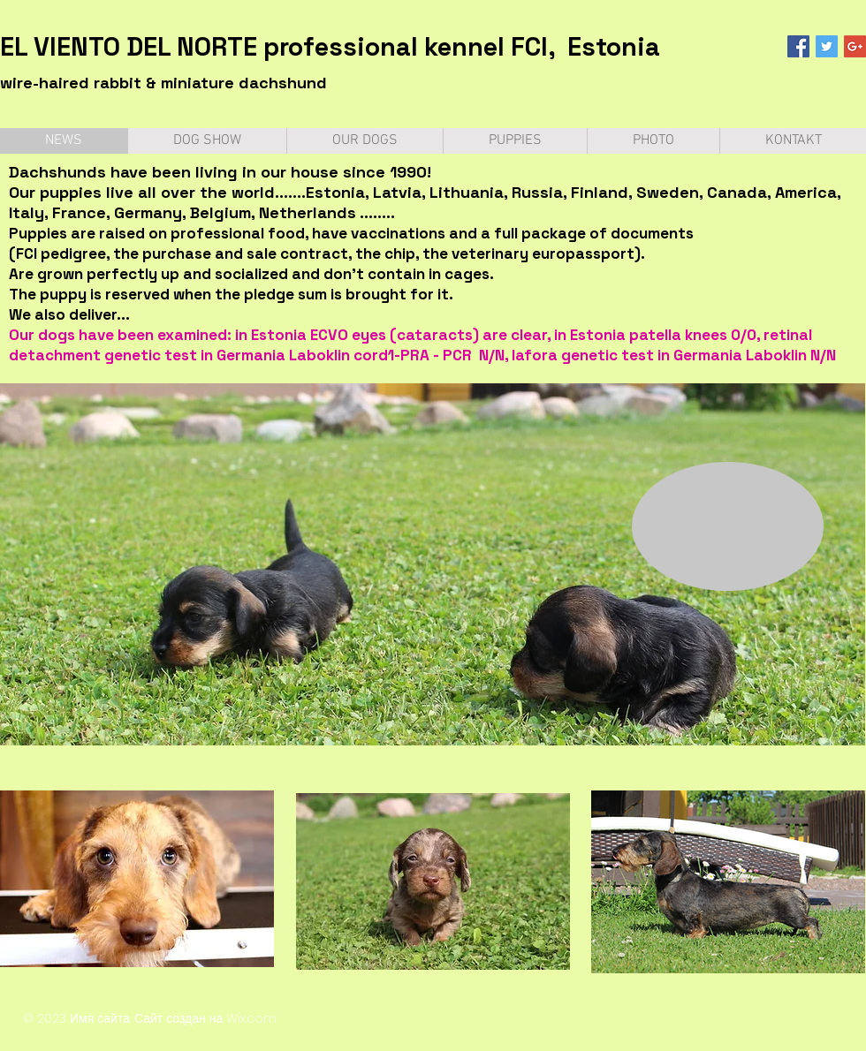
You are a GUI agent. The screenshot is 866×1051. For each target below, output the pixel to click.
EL (13, 46)
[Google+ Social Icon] (855, 46)
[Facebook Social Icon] (798, 46)
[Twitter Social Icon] (827, 46)
